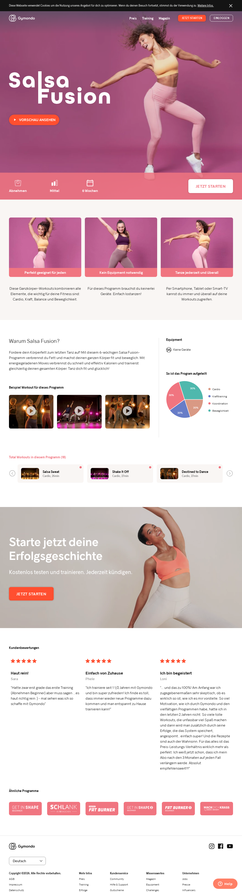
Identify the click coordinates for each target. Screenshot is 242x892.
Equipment (152, 884)
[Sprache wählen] (27, 861)
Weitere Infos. (206, 5)
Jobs (185, 879)
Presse (186, 884)
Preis (133, 18)
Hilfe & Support (119, 884)
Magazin (164, 18)
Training (147, 18)
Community (117, 879)
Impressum (15, 884)
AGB (12, 879)
